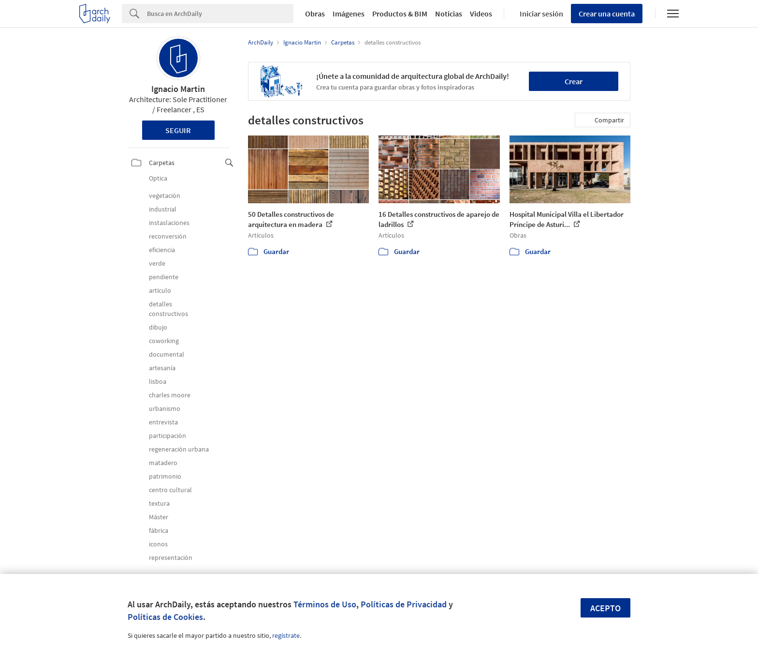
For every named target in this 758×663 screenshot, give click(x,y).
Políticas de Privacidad (404, 604)
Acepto (605, 608)
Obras (315, 13)
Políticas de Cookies (165, 616)
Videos (481, 13)
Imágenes (348, 13)
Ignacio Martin (178, 88)
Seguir (178, 130)
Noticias (448, 13)
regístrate (286, 635)
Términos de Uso (324, 604)
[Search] (220, 13)
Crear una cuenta (607, 13)
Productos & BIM (399, 13)
